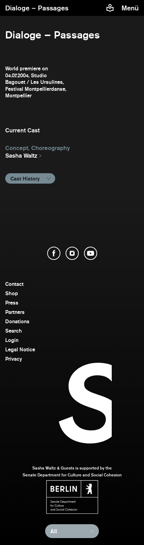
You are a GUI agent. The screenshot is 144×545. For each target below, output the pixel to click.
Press (11, 302)
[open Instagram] (72, 253)
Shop (11, 293)
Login (11, 340)
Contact (14, 284)
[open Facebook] (53, 253)
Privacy (13, 358)
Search (13, 330)
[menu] (131, 7)
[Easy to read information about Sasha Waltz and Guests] (110, 8)
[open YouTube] (90, 253)
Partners (15, 312)
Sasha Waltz (21, 155)
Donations (17, 321)
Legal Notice (20, 349)
